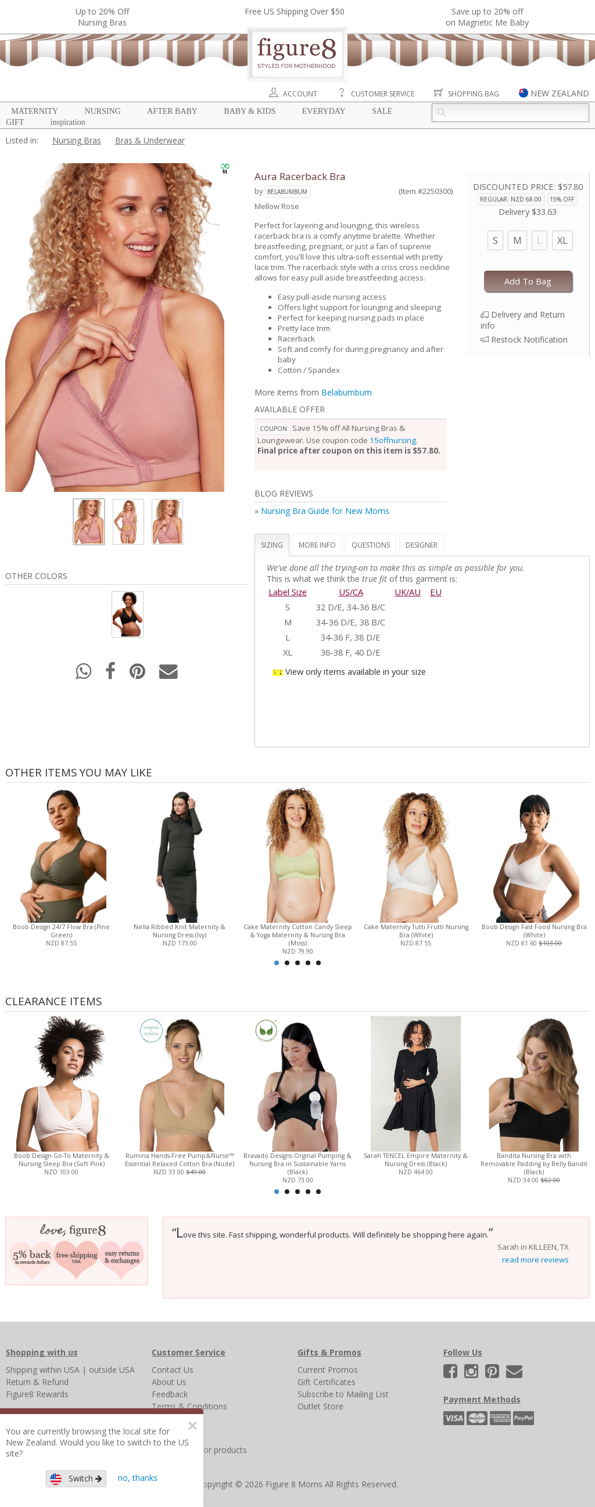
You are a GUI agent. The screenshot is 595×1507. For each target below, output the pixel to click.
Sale (382, 111)
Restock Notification (529, 339)
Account (300, 94)
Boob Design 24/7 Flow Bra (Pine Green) (61, 931)
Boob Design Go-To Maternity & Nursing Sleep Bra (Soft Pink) (61, 1160)
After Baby (172, 111)
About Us (169, 1381)
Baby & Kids (249, 111)
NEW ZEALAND (560, 93)
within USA (60, 1369)
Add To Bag (527, 281)
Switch (76, 1479)
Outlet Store (320, 1406)
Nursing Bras (76, 140)
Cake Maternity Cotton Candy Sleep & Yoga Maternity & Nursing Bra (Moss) (297, 935)
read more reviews (535, 1259)
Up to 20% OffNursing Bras (102, 17)
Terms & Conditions (189, 1406)
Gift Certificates (327, 1381)
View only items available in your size (355, 671)
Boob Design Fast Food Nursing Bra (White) (533, 931)
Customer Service (382, 94)
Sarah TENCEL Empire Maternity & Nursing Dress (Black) (416, 1160)
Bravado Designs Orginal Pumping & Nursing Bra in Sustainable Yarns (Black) (297, 1164)
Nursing (103, 111)
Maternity (34, 111)
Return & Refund (37, 1381)
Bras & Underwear (150, 140)
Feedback (170, 1394)
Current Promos (328, 1369)
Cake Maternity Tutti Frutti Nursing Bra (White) (415, 931)
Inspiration (68, 122)
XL (562, 240)
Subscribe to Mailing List (343, 1394)
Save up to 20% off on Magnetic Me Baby (487, 17)
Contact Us (172, 1369)
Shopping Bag (473, 94)
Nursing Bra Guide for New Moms (325, 510)
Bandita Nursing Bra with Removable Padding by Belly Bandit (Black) (534, 1164)
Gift (15, 122)
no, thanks (137, 1477)
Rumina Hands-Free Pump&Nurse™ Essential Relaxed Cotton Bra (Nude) (179, 1160)
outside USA (112, 1369)
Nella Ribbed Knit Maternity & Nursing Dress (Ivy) (179, 931)
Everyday (324, 111)
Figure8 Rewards (37, 1394)
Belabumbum (287, 192)
